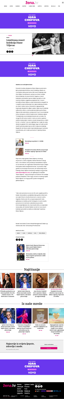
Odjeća (18, 233)
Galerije (18, 6)
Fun (59, 6)
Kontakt (22, 396)
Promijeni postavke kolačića (53, 396)
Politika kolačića (35, 396)
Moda (5, 6)
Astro (11, 6)
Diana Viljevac (42, 233)
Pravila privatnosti (27, 396)
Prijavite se (49, 348)
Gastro (24, 6)
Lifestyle (46, 6)
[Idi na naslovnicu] (32, 3)
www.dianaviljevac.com (23, 172)
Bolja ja (53, 6)
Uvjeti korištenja (43, 396)
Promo (26, 387)
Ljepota (40, 6)
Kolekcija (30, 233)
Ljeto (35, 233)
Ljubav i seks (32, 6)
